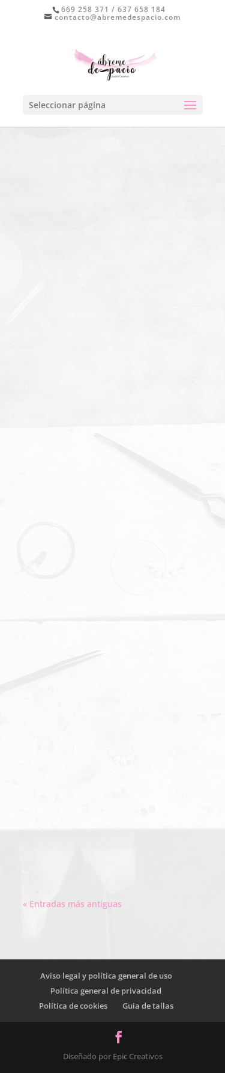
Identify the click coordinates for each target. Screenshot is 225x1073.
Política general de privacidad (105, 990)
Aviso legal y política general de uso (106, 975)
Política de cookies (73, 1005)
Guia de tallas (147, 1005)
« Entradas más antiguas (72, 903)
